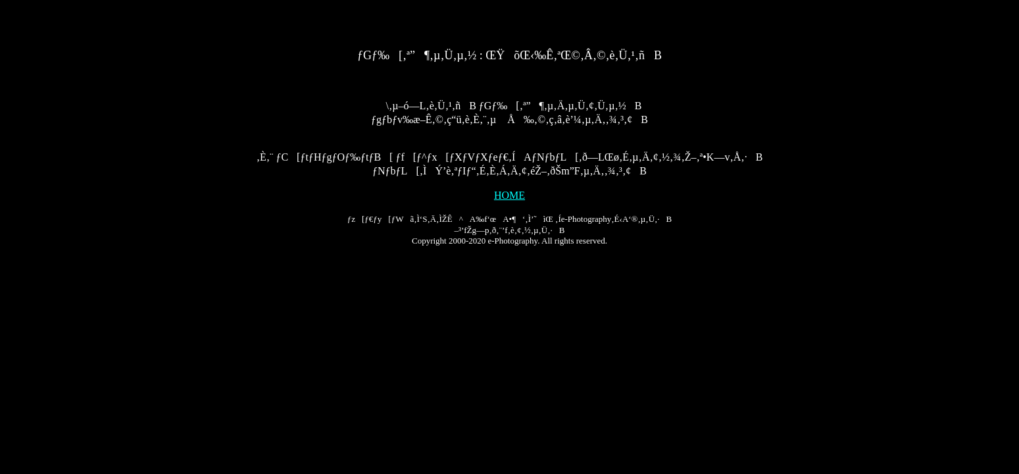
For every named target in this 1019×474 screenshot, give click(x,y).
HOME (509, 195)
